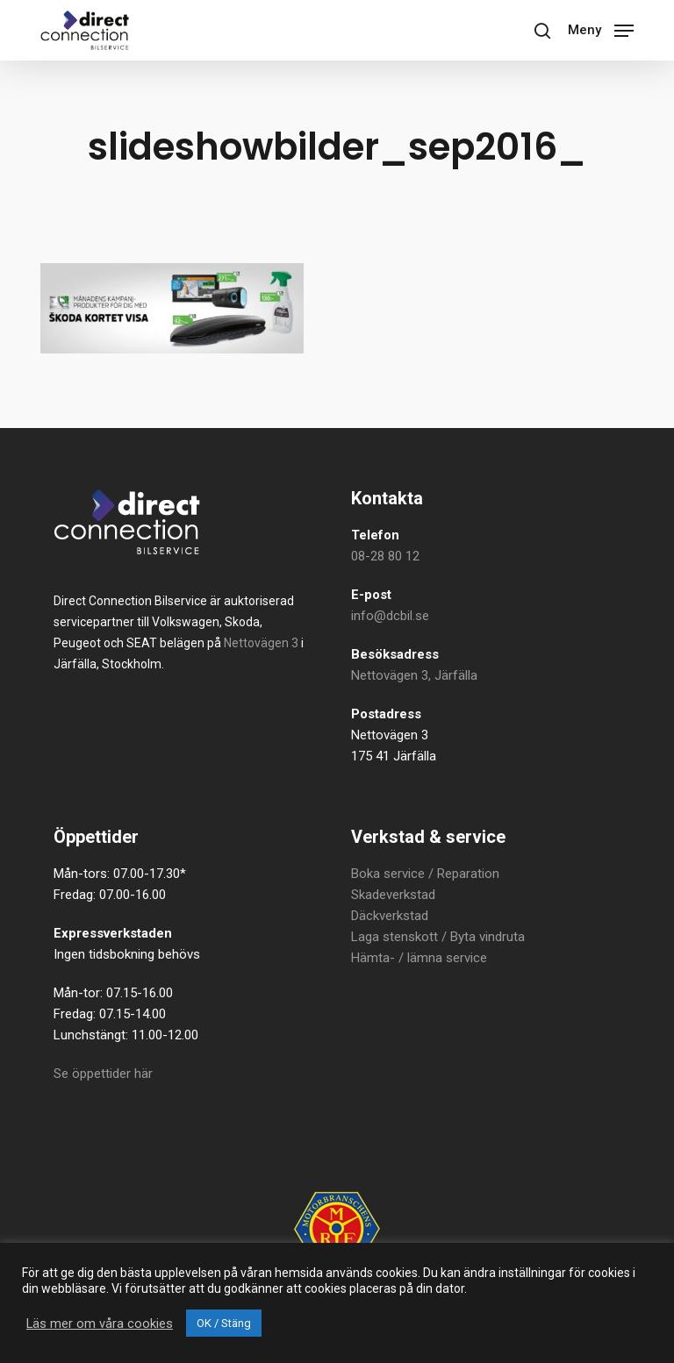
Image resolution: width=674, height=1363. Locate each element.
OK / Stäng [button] (224, 1323)
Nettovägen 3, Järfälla (414, 675)
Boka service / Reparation (425, 873)
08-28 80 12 (385, 556)
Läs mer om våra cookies (99, 1323)
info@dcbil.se (390, 616)
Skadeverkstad (393, 895)
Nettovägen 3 (261, 643)
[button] (601, 28)
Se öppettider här (103, 1073)
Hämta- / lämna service (419, 958)
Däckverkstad (389, 916)
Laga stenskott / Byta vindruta (438, 937)
